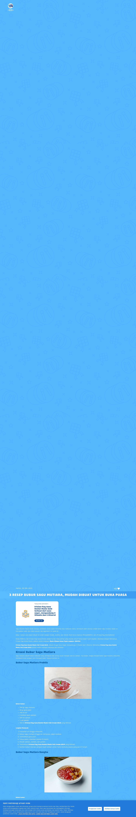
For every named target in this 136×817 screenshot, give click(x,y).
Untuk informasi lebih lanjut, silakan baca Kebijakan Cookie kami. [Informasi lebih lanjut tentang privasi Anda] (38, 813)
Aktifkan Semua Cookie (112, 808)
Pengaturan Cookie (95, 808)
